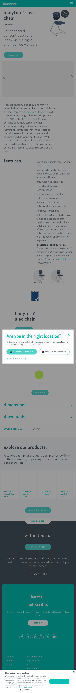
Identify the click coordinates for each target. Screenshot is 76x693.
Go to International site (21, 352)
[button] (26, 690)
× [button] (74, 672)
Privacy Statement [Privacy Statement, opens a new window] (25, 687)
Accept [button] (59, 681)
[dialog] (38, 681)
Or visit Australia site (16, 359)
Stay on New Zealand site (54, 352)
